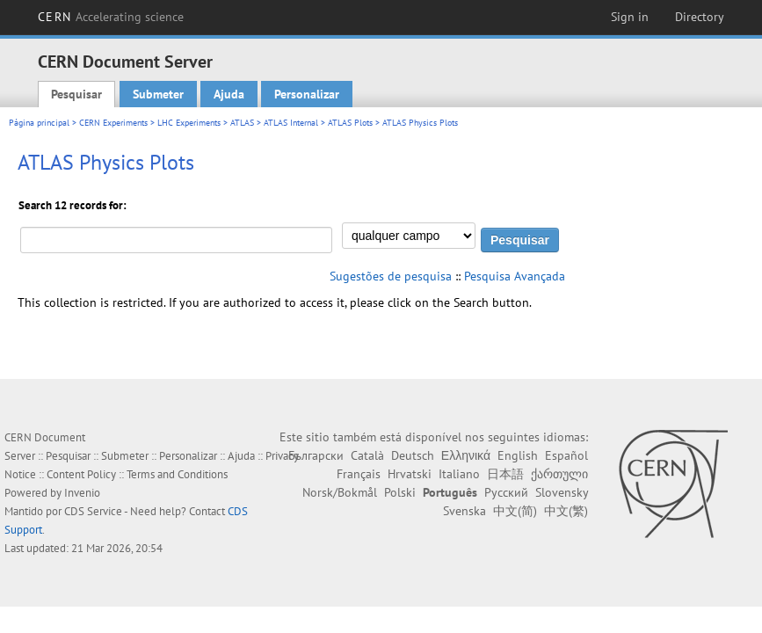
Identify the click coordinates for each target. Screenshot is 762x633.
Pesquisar (76, 94)
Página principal (39, 122)
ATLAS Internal (291, 122)
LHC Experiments (189, 122)
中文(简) (515, 511)
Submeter (158, 94)
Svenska (464, 511)
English (517, 455)
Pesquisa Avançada (514, 276)
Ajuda (229, 94)
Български (316, 455)
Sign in (630, 17)
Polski (400, 492)
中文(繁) (566, 511)
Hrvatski (410, 474)
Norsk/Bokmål (339, 492)
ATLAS (242, 122)
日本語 (505, 474)
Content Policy (81, 474)
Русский (506, 492)
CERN (111, 17)
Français (359, 474)
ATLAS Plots (350, 122)
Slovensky (561, 492)
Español (566, 455)
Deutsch (412, 455)
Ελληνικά (465, 455)
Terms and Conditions (177, 474)
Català (367, 455)
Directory (699, 17)
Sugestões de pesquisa (391, 276)
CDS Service (93, 511)
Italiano (459, 474)
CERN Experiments (113, 122)
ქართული (559, 474)
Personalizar (306, 94)
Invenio (82, 492)
